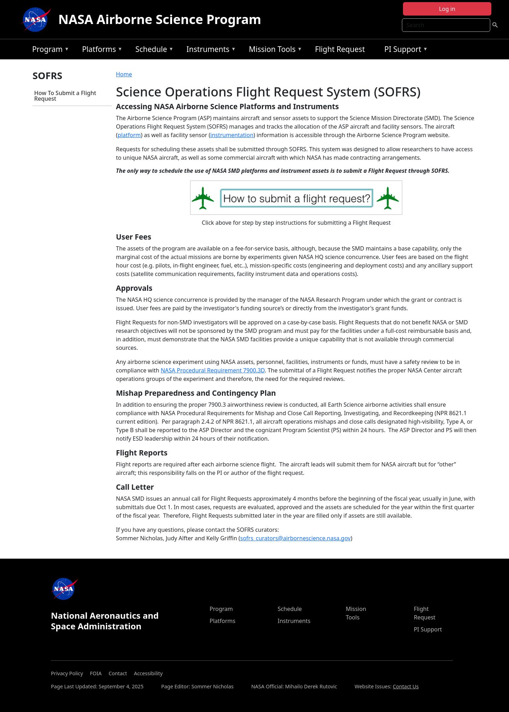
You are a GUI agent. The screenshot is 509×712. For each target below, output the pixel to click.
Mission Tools (273, 50)
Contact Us (406, 686)
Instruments (209, 50)
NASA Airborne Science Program (159, 19)
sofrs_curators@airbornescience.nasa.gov (295, 538)
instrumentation (231, 135)
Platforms (100, 50)
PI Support (404, 50)
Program (49, 50)
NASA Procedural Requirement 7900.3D (213, 370)
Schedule (153, 50)
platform (129, 135)
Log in (447, 9)
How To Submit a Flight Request (65, 95)
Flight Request (340, 49)
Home (124, 74)
